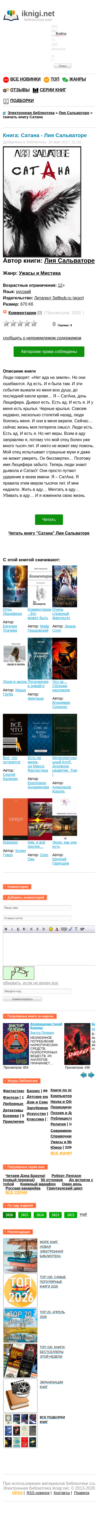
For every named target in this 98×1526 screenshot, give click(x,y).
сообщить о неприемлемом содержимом (42, 338)
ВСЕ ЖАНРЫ (62, 1153)
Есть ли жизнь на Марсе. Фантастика (38, 764)
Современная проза (69, 1130)
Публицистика (63, 1118)
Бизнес (33, 1091)
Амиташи (36, 698)
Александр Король (61, 789)
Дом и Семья (39, 1102)
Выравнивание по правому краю (44, 929)
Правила (81, 1493)
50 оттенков (52, 1180)
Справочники (62, 1136)
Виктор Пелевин (42, 1033)
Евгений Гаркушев (60, 861)
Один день (72, 1184)
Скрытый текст (64, 929)
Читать (49, 519)
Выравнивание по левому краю (31, 929)
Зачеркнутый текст (24, 929)
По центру (37, 929)
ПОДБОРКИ (22, 100)
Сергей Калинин (10, 776)
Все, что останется (11, 760)
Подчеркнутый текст (18, 929)
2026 (9, 1215)
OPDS (17, 1493)
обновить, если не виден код (30, 983)
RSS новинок (38, 1493)
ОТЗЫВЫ (20, 90)
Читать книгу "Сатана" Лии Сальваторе (48, 533)
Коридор (10, 842)
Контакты (62, 1493)
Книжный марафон (38, 1184)
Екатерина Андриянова (38, 785)
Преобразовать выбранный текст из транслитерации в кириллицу (76, 929)
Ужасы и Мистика (40, 273)
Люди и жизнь (15, 682)
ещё (83, 1214)
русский (23, 291)
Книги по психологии (70, 1090)
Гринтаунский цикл (65, 1188)
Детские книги (40, 1097)
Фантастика (14, 1091)
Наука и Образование (70, 1101)
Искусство (36, 1114)
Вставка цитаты (70, 929)
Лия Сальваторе (69, 260)
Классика (35, 1119)
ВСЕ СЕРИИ (16, 1192)
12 (60, 285)
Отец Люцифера (12, 611)
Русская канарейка (23, 1188)
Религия (58, 1124)
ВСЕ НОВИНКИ (25, 79)
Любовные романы (21, 1104)
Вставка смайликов (51, 929)
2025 (24, 1215)
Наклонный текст (12, 929)
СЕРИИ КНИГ (53, 90)
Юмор (56, 1147)
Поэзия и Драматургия (71, 1113)
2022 (70, 1215)
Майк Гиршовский (38, 628)
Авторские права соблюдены (49, 351)
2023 (55, 1215)
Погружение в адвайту (38, 684)
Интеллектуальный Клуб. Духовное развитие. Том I (64, 766)
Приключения (16, 1121)
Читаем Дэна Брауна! (25, 1176)
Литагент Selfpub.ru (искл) (59, 298)
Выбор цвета (57, 929)
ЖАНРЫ (78, 79)
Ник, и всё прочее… (36, 844)
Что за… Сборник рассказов (61, 686)
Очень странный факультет (61, 613)
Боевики (11, 1116)
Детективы (13, 1110)
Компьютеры (62, 1096)
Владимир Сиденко (61, 704)
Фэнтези (11, 1097)
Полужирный (6, 929)
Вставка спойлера (82, 929)
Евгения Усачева (10, 628)
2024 (40, 1215)
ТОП (55, 79)
